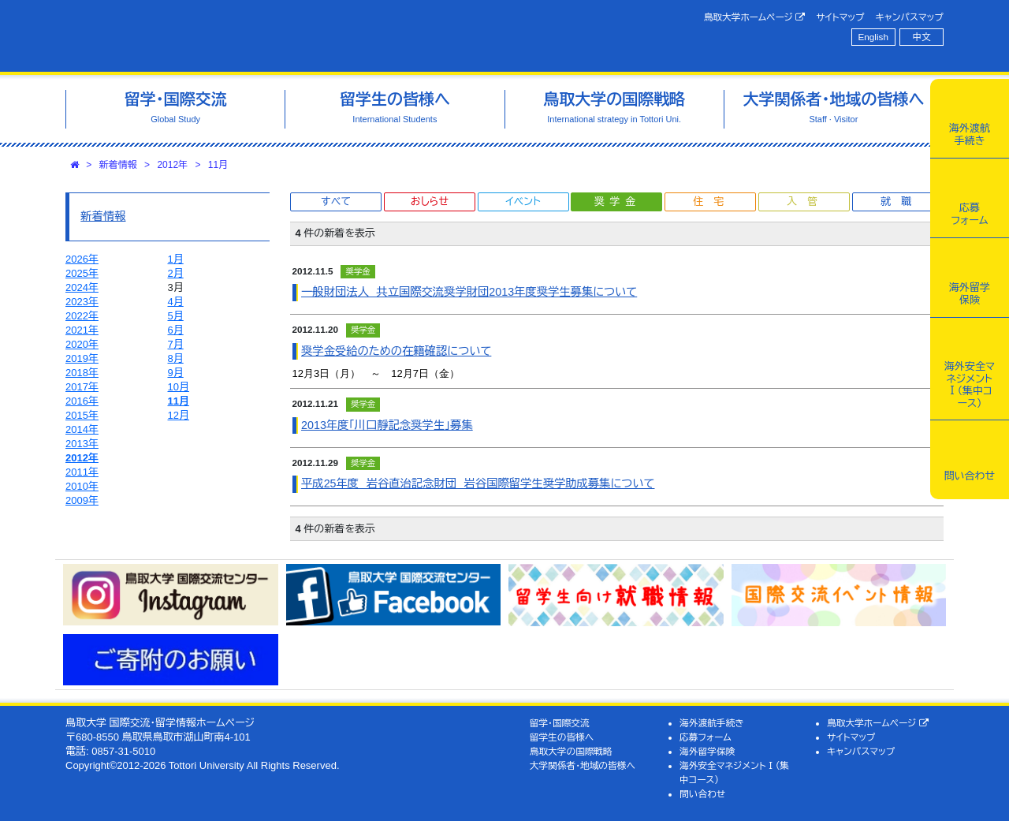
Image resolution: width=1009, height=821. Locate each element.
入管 (807, 201)
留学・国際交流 (560, 723)
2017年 (82, 387)
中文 (922, 37)
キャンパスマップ (910, 17)
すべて (336, 201)
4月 (176, 302)
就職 (901, 201)
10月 (178, 387)
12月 (178, 415)
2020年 (82, 344)
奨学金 (617, 201)
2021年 (82, 330)
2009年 (82, 500)
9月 (176, 373)
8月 (176, 358)
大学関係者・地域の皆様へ (582, 765)
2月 (176, 273)
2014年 (82, 429)
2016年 (82, 401)
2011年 (82, 472)
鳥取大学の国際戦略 (571, 751)
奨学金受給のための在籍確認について (396, 351)
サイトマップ (840, 17)
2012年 (172, 164)
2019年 (82, 358)
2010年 (82, 486)
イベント (522, 201)
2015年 (82, 415)
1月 (176, 259)
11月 (218, 164)
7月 (176, 344)
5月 (176, 316)
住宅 (713, 201)
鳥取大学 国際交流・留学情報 (286, 36)
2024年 (82, 287)
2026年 (82, 259)
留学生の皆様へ (562, 737)
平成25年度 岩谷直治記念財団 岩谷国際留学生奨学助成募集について (477, 483)
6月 (176, 330)
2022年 (82, 316)
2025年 (82, 273)
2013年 (82, 444)
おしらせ (430, 201)
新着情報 (118, 164)
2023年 (82, 302)
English (873, 37)
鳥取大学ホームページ (755, 17)
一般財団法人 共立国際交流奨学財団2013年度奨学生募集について (469, 291)
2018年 (82, 373)
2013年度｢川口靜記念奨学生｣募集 (387, 425)
